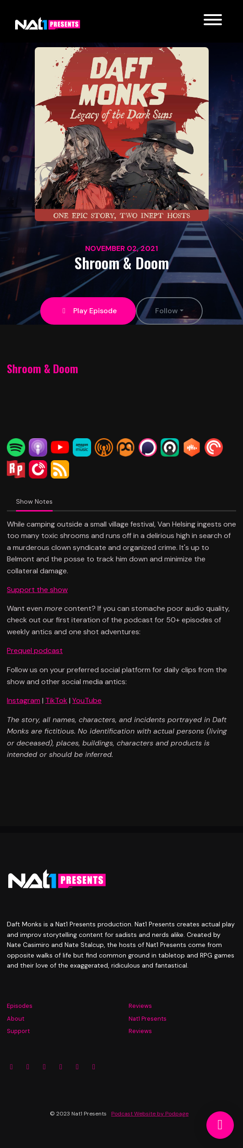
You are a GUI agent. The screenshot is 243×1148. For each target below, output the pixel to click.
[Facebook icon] (27, 1067)
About (15, 1019)
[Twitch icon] (77, 1067)
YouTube (87, 700)
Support (18, 1031)
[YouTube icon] (60, 1067)
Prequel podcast (35, 650)
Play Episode (88, 311)
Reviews (140, 1006)
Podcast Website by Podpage (150, 1113)
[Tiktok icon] (93, 1067)
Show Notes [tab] (34, 501)
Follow (166, 311)
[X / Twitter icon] (44, 1067)
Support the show (37, 589)
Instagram (23, 700)
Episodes (19, 1006)
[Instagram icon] (11, 1067)
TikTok (56, 700)
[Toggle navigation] (213, 21)
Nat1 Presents (148, 1019)
